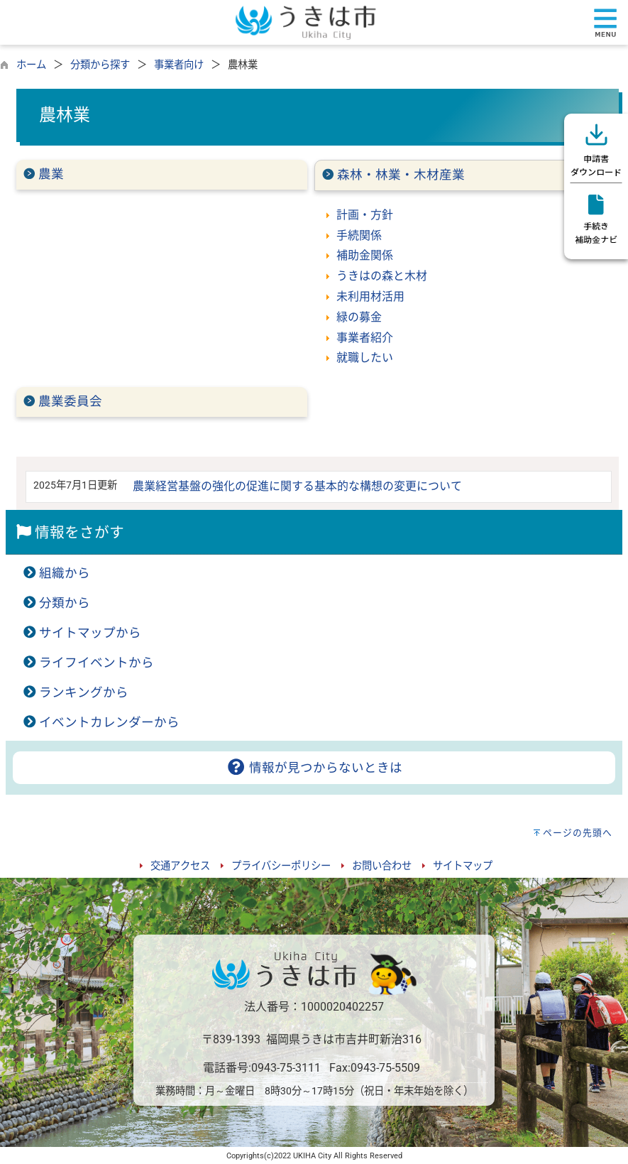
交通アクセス (180, 866)
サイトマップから (90, 633)
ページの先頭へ (577, 832)
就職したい (364, 357)
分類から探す (100, 65)
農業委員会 (70, 401)
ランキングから (83, 692)
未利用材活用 (370, 296)
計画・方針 (364, 215)
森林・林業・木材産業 (401, 175)
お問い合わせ (382, 866)
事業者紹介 (364, 337)
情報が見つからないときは (314, 768)
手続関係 (359, 235)
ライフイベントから (96, 663)
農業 (51, 174)
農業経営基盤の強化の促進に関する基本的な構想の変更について (297, 486)
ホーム (31, 65)
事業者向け (179, 65)
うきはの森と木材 (381, 276)
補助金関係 (364, 255)
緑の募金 (359, 317)
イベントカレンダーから (109, 722)
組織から (64, 573)
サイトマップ (462, 866)
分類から (64, 603)
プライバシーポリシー (281, 866)
